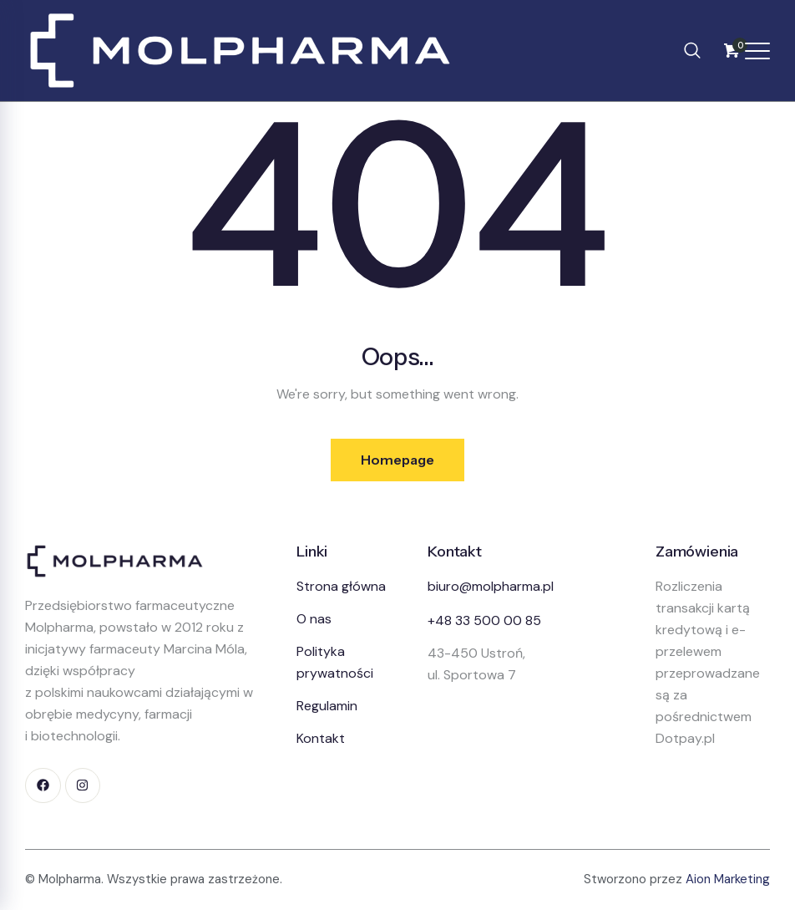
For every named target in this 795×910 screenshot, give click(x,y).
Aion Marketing (728, 880)
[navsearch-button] (692, 50)
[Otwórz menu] (757, 51)
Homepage (397, 459)
